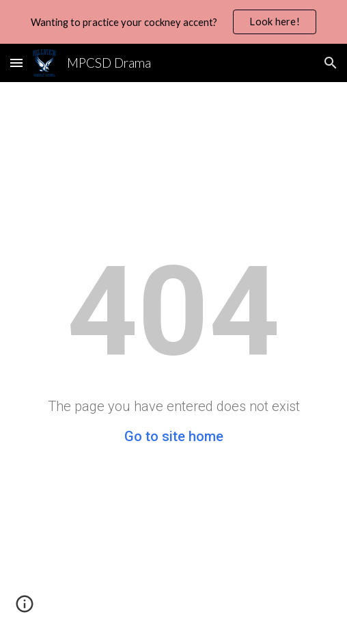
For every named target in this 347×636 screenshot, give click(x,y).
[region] (173, 22)
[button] (16, 62)
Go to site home (173, 436)
